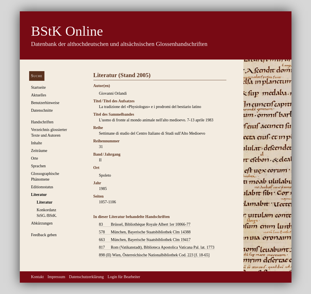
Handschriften (42, 122)
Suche (36, 76)
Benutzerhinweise (45, 103)
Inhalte (36, 143)
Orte (34, 158)
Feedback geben (44, 235)
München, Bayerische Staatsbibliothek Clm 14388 (145, 232)
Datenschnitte (42, 110)
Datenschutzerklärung (86, 277)
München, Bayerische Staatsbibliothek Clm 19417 (145, 240)
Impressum (56, 277)
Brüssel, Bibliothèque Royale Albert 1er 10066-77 (145, 224)
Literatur (39, 195)
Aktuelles (38, 95)
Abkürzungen (42, 223)
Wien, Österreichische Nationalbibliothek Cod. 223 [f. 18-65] (154, 255)
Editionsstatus (42, 187)
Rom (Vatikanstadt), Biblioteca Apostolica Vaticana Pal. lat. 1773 (157, 247)
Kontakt (37, 277)
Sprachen (38, 166)
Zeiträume (39, 151)
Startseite (38, 87)
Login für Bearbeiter (124, 277)
